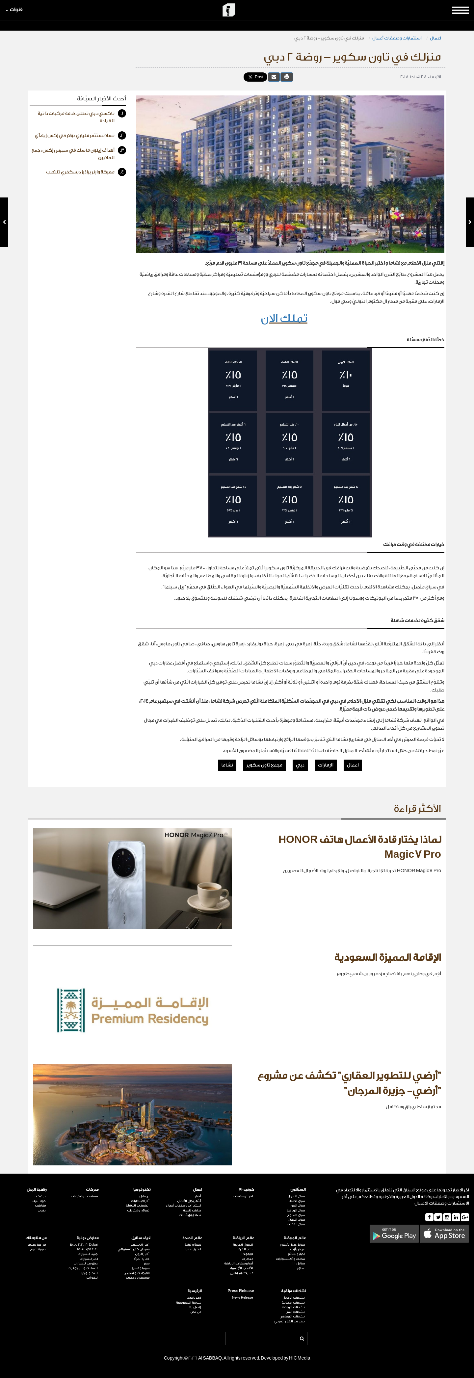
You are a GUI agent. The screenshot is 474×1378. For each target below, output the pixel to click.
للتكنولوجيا (89, 1273)
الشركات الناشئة (137, 1205)
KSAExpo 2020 (87, 1249)
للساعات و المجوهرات (82, 1268)
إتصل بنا (195, 1307)
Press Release (241, 1291)
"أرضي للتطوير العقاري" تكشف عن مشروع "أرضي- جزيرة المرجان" (349, 1083)
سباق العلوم (296, 1215)
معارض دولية (88, 1238)
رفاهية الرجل (37, 1189)
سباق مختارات (296, 1224)
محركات (92, 1189)
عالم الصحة (192, 1238)
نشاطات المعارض (292, 1316)
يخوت (42, 1210)
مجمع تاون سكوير (264, 765)
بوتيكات (40, 1196)
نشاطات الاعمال (293, 1297)
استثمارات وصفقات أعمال (397, 38)
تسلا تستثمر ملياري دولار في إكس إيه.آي (80, 135)
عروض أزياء (297, 1249)
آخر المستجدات (243, 1196)
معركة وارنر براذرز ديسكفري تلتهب (86, 172)
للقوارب (92, 1277)
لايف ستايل (140, 1238)
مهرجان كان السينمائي (133, 1249)
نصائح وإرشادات (190, 1215)
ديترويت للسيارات (85, 1263)
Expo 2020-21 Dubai (84, 1244)
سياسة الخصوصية (188, 1302)
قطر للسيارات (88, 1259)
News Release (242, 1297)
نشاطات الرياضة (293, 1307)
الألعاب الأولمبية (241, 1268)
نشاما (227, 765)
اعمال (435, 38)
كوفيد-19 (246, 1189)
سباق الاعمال (296, 1196)
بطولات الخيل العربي (289, 1321)
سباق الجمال (296, 1219)
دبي (300, 765)
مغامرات (247, 1259)
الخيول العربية (243, 1244)
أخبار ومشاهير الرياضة (238, 1263)
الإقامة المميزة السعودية (387, 957)
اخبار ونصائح (296, 1254)
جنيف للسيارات (87, 1254)
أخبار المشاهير (140, 1244)
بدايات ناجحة (192, 1210)
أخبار (198, 1196)
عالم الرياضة (243, 1238)
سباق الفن (297, 1205)
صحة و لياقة (193, 1244)
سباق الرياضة (296, 1210)
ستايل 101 (299, 1263)
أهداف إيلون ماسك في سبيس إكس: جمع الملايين (79, 153)
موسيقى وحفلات (137, 1277)
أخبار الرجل (142, 1254)
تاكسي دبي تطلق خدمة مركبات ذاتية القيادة (82, 116)
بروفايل (144, 1196)
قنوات (14, 10)
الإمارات (325, 765)
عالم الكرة (245, 1249)
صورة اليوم (38, 1249)
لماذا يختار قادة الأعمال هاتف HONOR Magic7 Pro (359, 847)
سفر (146, 1263)
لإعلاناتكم (194, 1297)
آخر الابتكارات (140, 1201)
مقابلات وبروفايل (241, 1273)
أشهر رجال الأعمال (189, 1201)
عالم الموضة (295, 1238)
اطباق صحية (193, 1249)
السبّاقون (298, 1189)
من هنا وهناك (36, 1238)
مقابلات (40, 1205)
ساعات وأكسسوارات (290, 1259)
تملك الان (284, 318)
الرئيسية (195, 1291)
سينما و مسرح (140, 1268)
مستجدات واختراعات (84, 1196)
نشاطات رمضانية (293, 1302)
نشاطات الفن (295, 1311)
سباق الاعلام (296, 1201)
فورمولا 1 (247, 1254)
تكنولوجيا (141, 1189)
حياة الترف (39, 1201)
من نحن (195, 1311)
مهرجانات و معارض (136, 1273)
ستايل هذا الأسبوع (292, 1244)
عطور (301, 1268)
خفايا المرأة (141, 1259)
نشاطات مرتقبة (293, 1291)
